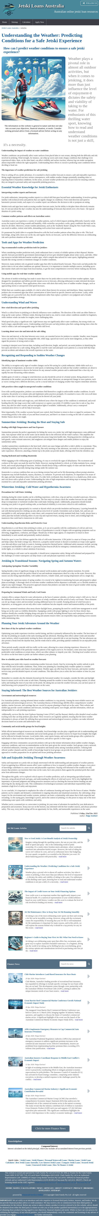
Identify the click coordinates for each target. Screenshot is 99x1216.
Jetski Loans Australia (10, 28)
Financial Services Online (32, 1195)
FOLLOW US (90, 3)
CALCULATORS (28, 1188)
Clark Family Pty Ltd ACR (45, 1182)
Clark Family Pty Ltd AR (66, 1182)
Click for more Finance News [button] (50, 1128)
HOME (9, 1188)
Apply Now (39, 22)
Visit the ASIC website (25, 1215)
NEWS (39, 1188)
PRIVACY (78, 1188)
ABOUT (58, 1188)
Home (4, 22)
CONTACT (67, 1188)
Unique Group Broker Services (17, 1185)
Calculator (26, 22)
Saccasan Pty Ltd (83, 1182)
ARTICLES (49, 1188)
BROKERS (88, 1188)
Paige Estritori (91, 816)
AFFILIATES (44, 1190)
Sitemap (14, 22)
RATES (16, 1188)
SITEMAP (55, 1190)
